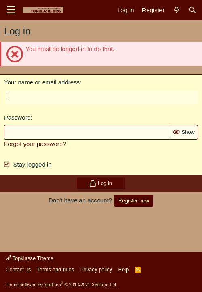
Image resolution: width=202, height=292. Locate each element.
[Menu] (11, 10)
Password (17, 117)
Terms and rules (55, 269)
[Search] (192, 9)
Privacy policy (96, 269)
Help (123, 269)
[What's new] (176, 9)
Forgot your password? (35, 143)
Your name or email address (42, 82)
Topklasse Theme (29, 258)
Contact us (18, 269)
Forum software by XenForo (61, 284)
